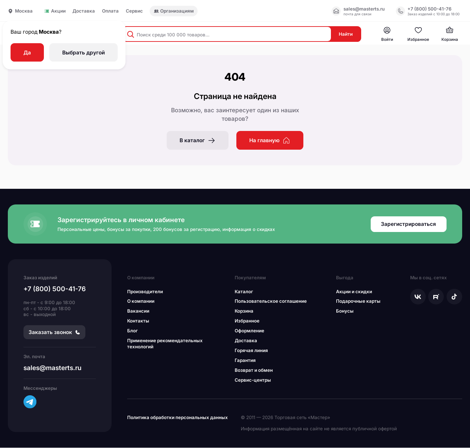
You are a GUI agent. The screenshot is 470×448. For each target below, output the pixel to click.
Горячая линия (251, 351)
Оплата (110, 11)
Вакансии (138, 311)
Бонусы (345, 311)
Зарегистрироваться (408, 224)
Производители (145, 292)
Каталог (244, 292)
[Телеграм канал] (29, 402)
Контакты (138, 321)
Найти (345, 34)
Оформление (249, 331)
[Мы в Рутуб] (436, 297)
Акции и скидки (354, 292)
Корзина (244, 311)
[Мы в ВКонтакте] (418, 297)
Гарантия (245, 361)
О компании (140, 301)
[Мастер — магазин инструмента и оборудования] (386, 35)
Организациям (174, 11)
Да (27, 52)
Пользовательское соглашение (271, 301)
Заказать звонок (54, 333)
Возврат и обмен (254, 371)
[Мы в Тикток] (454, 297)
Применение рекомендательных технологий (165, 344)
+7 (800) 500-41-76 (54, 289)
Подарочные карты (358, 301)
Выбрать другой (83, 52)
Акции (54, 11)
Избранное (247, 321)
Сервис (134, 11)
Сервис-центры (253, 380)
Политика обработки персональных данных (177, 418)
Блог (132, 331)
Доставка (83, 11)
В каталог (198, 141)
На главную (269, 141)
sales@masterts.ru (52, 368)
